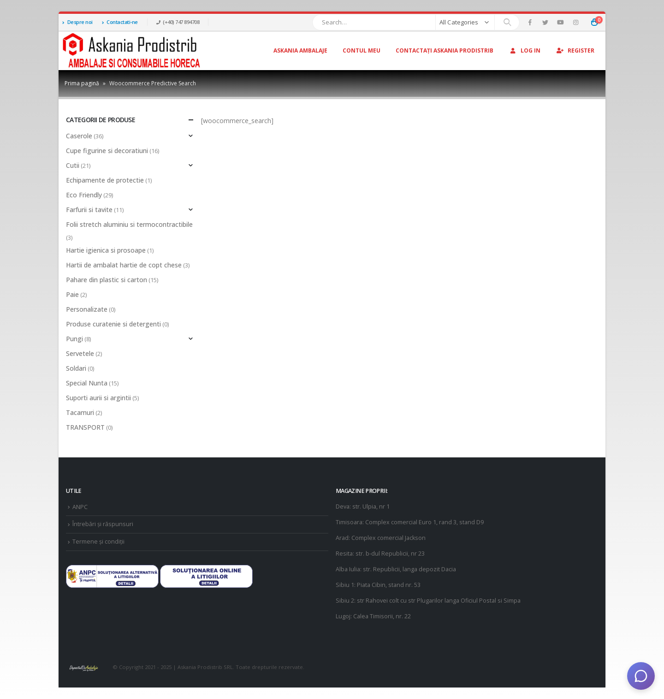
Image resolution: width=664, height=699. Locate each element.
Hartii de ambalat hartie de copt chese (124, 265)
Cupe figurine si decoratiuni (107, 150)
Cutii (72, 165)
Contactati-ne (120, 21)
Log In (524, 50)
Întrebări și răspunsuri (102, 524)
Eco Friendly (84, 194)
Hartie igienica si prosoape (106, 250)
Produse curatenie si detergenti (113, 324)
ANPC (80, 507)
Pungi (74, 338)
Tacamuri (80, 412)
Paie (72, 294)
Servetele (80, 353)
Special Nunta (86, 383)
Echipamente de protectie (105, 180)
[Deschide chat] (641, 676)
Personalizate (86, 309)
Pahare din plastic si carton (106, 279)
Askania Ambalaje (300, 50)
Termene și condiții (98, 541)
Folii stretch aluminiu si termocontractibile (129, 224)
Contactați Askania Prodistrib (444, 50)
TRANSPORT (85, 427)
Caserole (79, 135)
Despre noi (77, 21)
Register (575, 50)
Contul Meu (361, 50)
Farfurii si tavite (89, 209)
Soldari (76, 368)
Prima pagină (82, 83)
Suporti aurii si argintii (98, 397)
